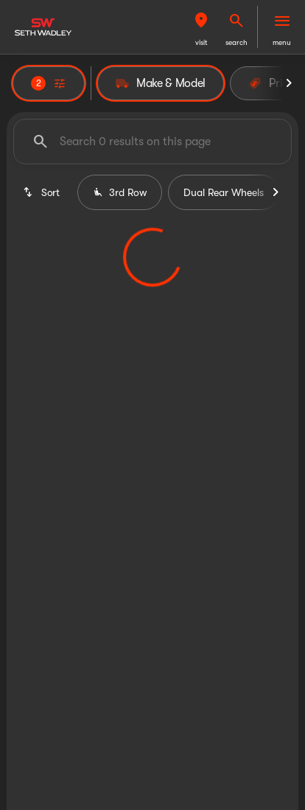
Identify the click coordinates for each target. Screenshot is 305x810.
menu (282, 42)
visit (201, 42)
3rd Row (120, 192)
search (236, 42)
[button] (201, 27)
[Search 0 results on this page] (152, 141)
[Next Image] (289, 83)
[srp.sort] (42, 192)
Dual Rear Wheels (223, 192)
